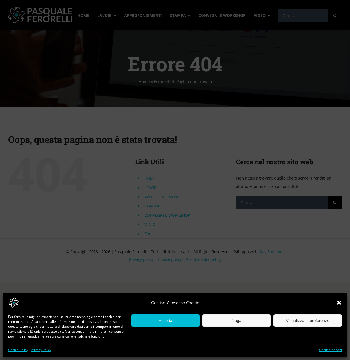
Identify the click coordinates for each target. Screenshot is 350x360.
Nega (236, 320)
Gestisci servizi (330, 349)
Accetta (165, 320)
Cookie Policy (18, 349)
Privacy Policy (41, 349)
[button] (339, 302)
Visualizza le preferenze (307, 320)
